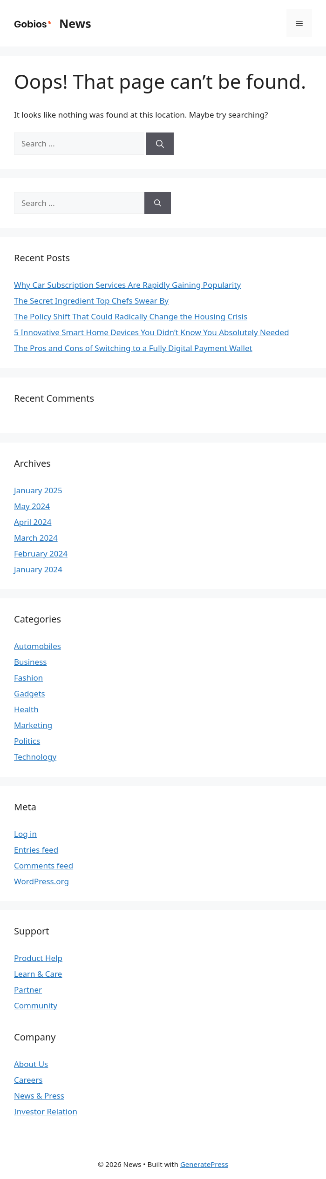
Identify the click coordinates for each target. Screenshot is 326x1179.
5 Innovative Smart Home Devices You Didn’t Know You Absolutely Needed (151, 332)
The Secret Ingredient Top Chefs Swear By (91, 300)
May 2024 (32, 506)
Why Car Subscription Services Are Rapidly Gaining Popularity (127, 284)
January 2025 (38, 490)
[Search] (160, 143)
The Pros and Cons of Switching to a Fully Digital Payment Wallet (133, 348)
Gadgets (29, 693)
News (75, 23)
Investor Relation (45, 1111)
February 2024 (41, 553)
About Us (31, 1064)
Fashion (28, 677)
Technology (35, 756)
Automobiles (37, 646)
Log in (25, 833)
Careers (28, 1079)
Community (35, 1005)
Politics (27, 740)
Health (26, 709)
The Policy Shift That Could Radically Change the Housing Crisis (130, 316)
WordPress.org (41, 881)
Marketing (33, 725)
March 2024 (36, 537)
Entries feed (36, 849)
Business (30, 661)
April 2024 (32, 522)
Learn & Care (38, 973)
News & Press (39, 1095)
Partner (28, 989)
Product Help (38, 958)
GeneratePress (204, 1164)
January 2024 (38, 569)
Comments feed (43, 865)
